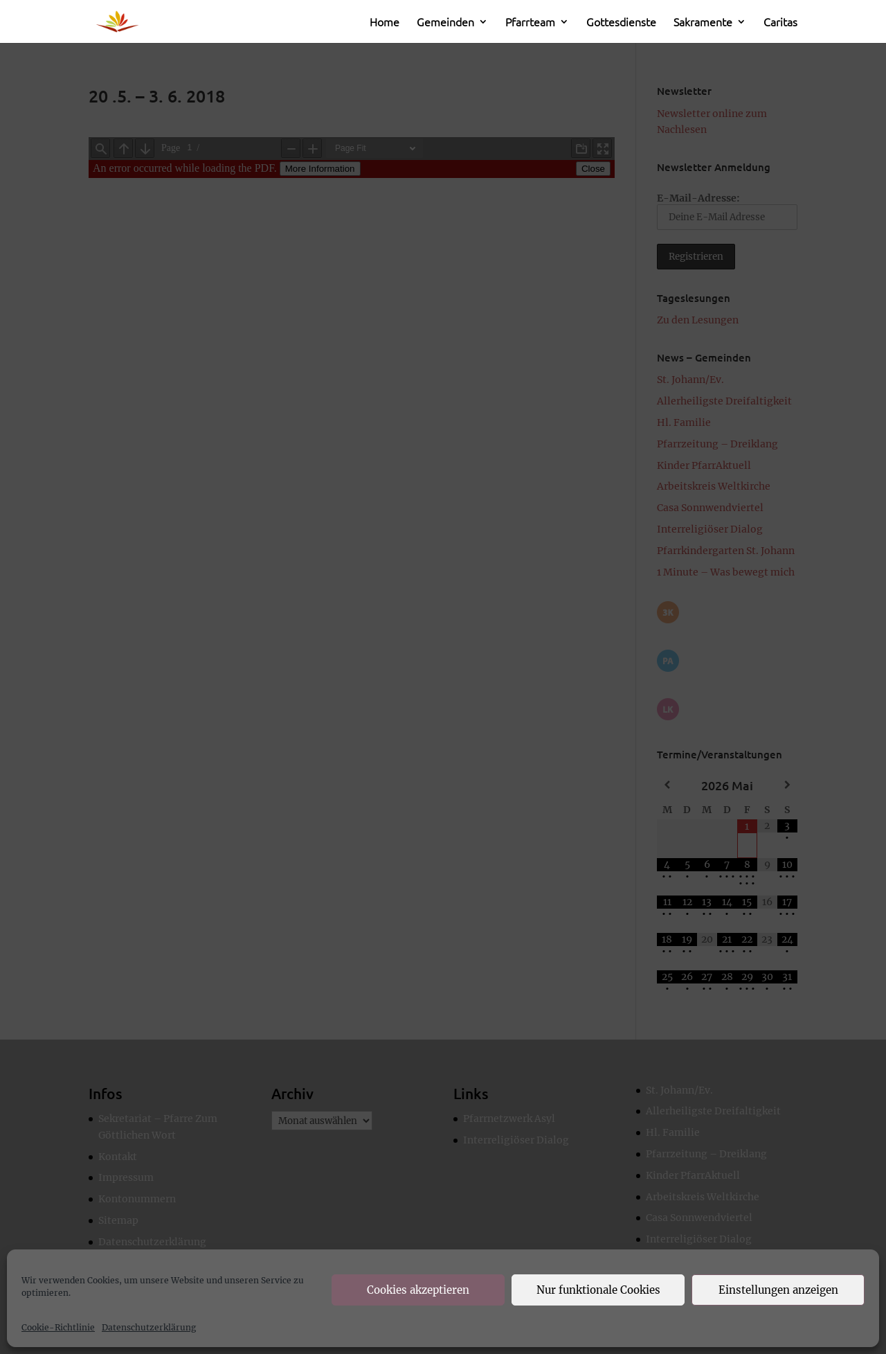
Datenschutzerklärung (149, 1327)
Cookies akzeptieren (418, 1290)
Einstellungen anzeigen (778, 1290)
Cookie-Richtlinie (58, 1327)
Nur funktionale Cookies (598, 1290)
